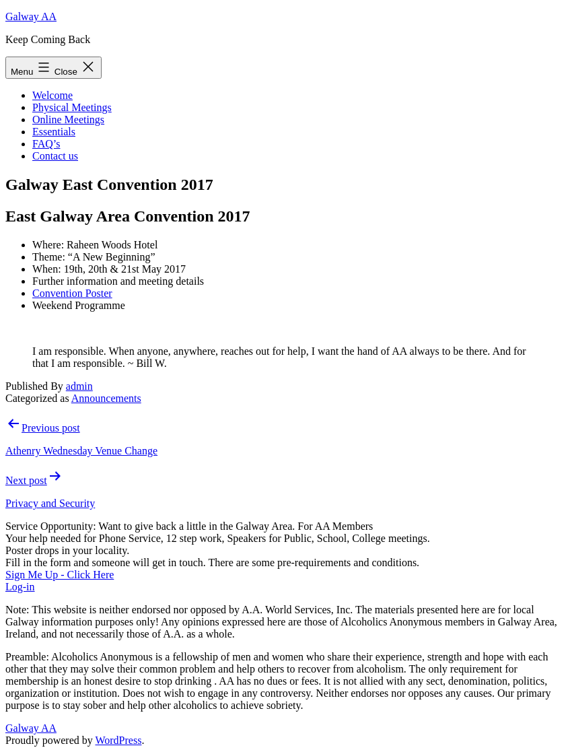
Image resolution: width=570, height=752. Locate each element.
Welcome (52, 95)
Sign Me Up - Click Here (59, 574)
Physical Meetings (72, 107)
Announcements (106, 398)
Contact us (55, 156)
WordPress (118, 740)
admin (79, 386)
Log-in (20, 586)
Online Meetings (68, 119)
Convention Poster (72, 293)
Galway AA (31, 16)
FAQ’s (46, 143)
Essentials (53, 131)
